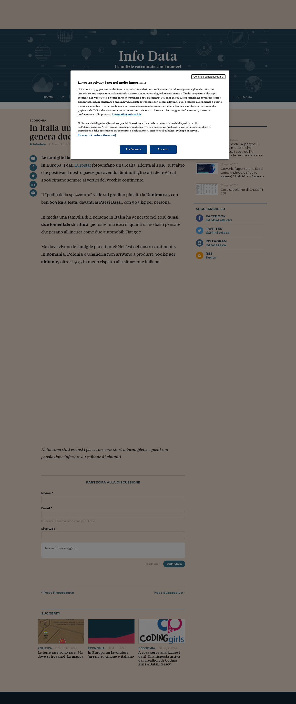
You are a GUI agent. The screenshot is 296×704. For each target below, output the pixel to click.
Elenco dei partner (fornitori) (97, 135)
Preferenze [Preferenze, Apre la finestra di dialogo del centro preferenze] (133, 149)
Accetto (163, 149)
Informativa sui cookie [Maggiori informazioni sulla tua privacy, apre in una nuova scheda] (126, 114)
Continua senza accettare (208, 76)
